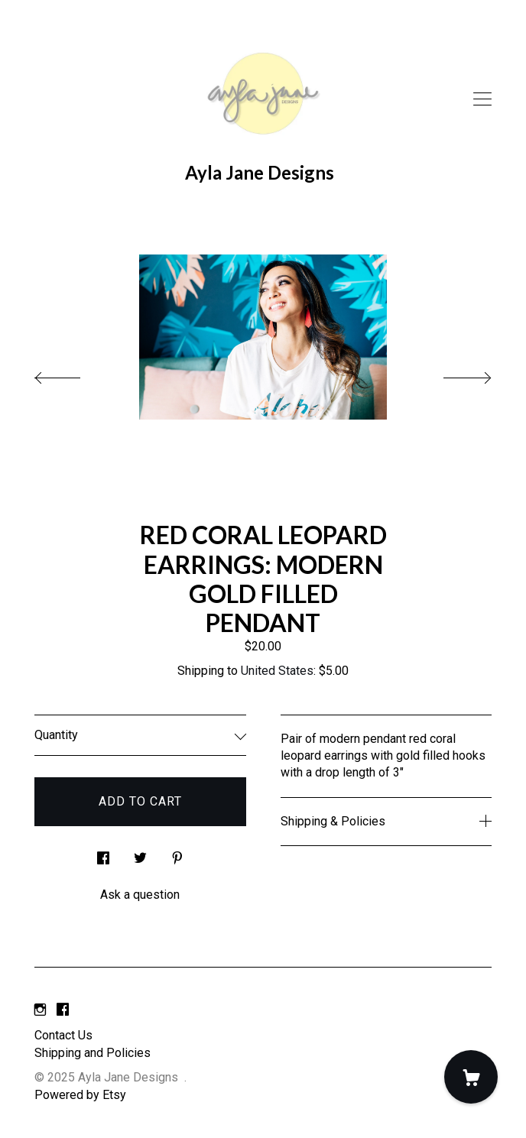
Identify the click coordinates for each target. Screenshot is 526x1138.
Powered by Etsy (80, 1095)
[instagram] (40, 1010)
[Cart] (471, 1077)
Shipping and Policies (92, 1053)
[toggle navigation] (482, 99)
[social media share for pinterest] (177, 853)
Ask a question (140, 894)
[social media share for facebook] (103, 853)
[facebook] (63, 1010)
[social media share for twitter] (140, 853)
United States (277, 670)
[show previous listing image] (72, 374)
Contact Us (63, 1035)
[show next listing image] (453, 374)
